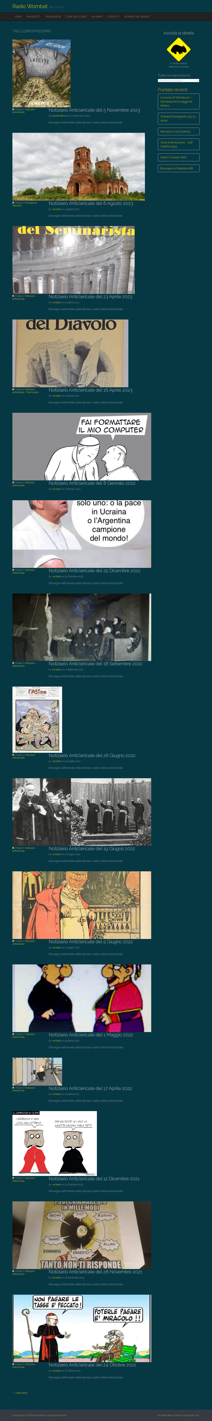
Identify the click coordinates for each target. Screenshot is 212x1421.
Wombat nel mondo (137, 16)
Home (18, 16)
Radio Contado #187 (173, 157)
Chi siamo (97, 16)
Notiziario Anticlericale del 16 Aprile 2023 (90, 390)
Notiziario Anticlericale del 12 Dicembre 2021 (94, 1178)
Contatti (113, 16)
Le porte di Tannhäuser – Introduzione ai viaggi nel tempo (176, 101)
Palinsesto (33, 16)
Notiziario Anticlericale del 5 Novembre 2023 (94, 110)
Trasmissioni (53, 16)
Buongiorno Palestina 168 (176, 168)
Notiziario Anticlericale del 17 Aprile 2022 (90, 1088)
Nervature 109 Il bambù (175, 131)
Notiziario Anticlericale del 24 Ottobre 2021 (92, 1365)
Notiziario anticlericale (23, 111)
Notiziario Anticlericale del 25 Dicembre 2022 (94, 570)
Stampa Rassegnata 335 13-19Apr (178, 118)
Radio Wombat (30, 6)
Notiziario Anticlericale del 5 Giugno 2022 (91, 941)
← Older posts (19, 1393)
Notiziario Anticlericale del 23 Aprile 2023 (90, 296)
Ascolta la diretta (178, 33)
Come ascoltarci (76, 16)
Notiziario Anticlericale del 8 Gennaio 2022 (92, 483)
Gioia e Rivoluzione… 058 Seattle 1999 (176, 144)
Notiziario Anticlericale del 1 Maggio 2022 (91, 1035)
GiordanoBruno (59, 115)
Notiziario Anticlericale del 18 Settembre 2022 (95, 663)
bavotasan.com (191, 1415)
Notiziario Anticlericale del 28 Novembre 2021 (95, 1271)
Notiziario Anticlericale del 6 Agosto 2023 (91, 203)
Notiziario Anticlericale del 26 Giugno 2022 (92, 755)
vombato (56, 209)
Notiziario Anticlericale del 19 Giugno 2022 (92, 848)
